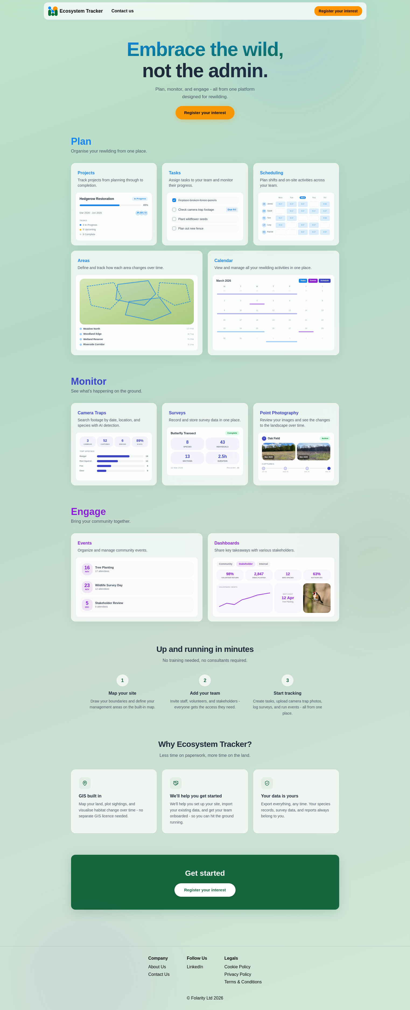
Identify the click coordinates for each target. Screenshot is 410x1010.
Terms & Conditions (243, 982)
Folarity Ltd (202, 998)
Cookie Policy (237, 967)
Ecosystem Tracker (81, 11)
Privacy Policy (237, 974)
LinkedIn (195, 967)
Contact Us (159, 974)
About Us (157, 967)
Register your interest (338, 11)
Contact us (122, 11)
